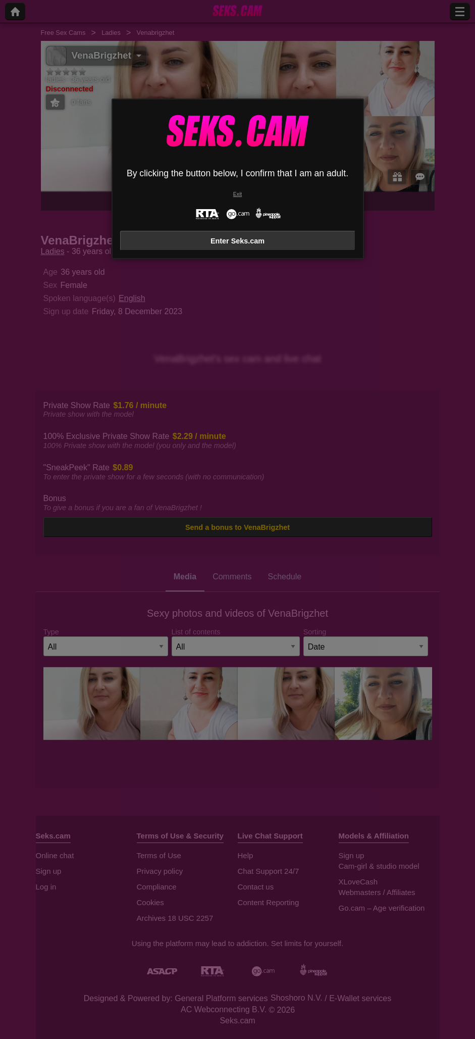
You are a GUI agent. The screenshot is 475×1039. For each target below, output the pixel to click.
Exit (237, 194)
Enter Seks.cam (237, 241)
